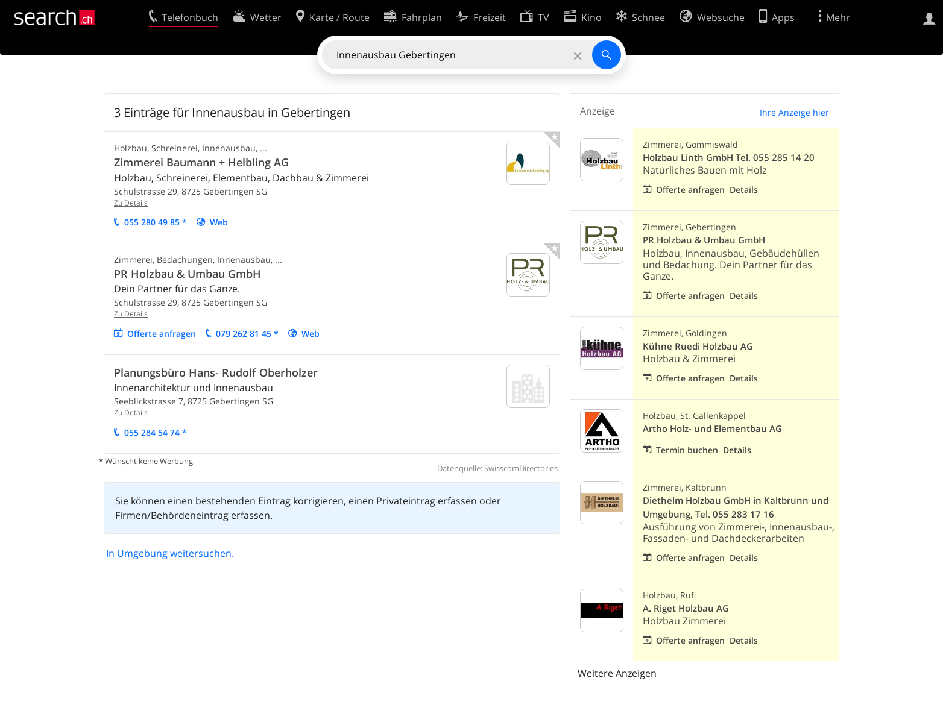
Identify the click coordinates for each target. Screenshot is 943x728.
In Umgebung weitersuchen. (170, 553)
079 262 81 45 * (247, 333)
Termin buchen (687, 450)
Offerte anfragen (161, 333)
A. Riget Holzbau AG (686, 608)
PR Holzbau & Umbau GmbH (187, 273)
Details (744, 189)
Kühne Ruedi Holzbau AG (698, 346)
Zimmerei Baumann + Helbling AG (201, 162)
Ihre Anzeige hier (794, 112)
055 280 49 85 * (155, 222)
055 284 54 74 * (155, 432)
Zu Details (131, 203)
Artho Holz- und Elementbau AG (712, 428)
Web (219, 222)
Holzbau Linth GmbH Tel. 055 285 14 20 (729, 157)
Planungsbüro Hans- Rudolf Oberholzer (216, 372)
